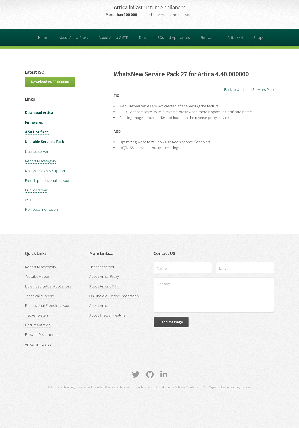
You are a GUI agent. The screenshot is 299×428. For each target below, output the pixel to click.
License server (36, 151)
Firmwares (208, 37)
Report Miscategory (40, 161)
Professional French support (48, 305)
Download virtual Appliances (48, 286)
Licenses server (101, 266)
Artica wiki (235, 37)
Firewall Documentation (44, 334)
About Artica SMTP (104, 286)
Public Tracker (36, 190)
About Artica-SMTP (113, 37)
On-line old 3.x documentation (114, 295)
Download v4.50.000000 (50, 81)
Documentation (37, 325)
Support (260, 37)
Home (43, 37)
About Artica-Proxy (73, 37)
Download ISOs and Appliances (164, 37)
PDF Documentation (41, 209)
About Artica (99, 305)
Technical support (39, 295)
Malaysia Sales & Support (45, 170)
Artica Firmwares (38, 344)
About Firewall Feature (107, 315)
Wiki (28, 199)
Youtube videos (37, 276)
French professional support (48, 180)
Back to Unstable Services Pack (249, 89)
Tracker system (37, 315)
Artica (149, 7)
